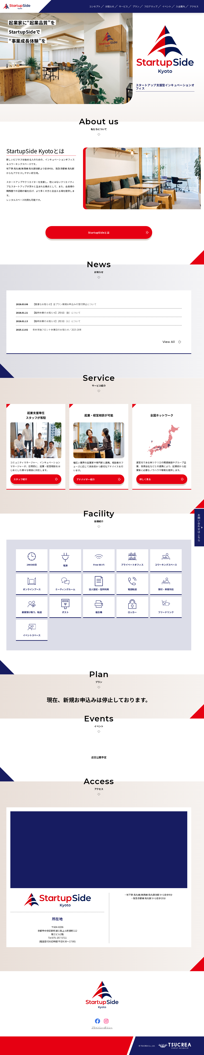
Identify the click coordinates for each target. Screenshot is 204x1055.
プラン (136, 6)
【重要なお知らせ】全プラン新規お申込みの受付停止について (64, 304)
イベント (166, 6)
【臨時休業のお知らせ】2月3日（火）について (56, 321)
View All (169, 342)
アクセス (194, 6)
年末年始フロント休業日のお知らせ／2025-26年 (57, 329)
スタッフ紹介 (20, 479)
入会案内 (180, 6)
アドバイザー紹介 (85, 479)
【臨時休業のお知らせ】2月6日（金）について (56, 312)
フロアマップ (150, 6)
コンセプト (94, 6)
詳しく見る (145, 479)
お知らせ (109, 6)
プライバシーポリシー (102, 1027)
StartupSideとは (98, 232)
